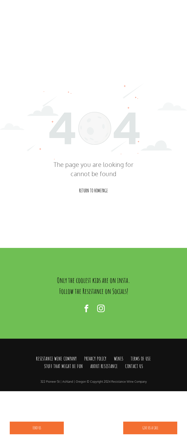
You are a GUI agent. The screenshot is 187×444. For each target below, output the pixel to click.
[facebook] (86, 309)
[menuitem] (56, 359)
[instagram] (100, 309)
